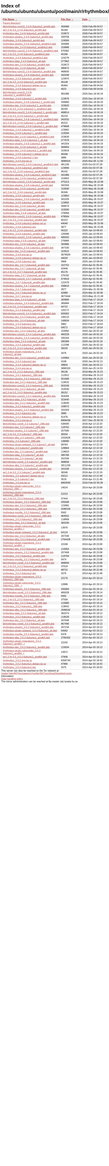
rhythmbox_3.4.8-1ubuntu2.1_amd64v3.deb (26, 129)
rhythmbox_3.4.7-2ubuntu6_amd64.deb (24, 282)
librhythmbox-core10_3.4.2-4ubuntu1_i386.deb (28, 385)
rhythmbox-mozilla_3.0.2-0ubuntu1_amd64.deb (28, 634)
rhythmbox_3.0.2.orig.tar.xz (17, 660)
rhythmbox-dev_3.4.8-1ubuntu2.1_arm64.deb (27, 105)
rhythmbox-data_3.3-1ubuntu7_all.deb (23, 455)
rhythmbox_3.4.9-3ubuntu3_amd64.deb (24, 78)
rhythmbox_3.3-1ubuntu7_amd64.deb (23, 448)
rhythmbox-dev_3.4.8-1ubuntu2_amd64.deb (26, 209)
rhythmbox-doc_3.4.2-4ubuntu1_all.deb (24, 389)
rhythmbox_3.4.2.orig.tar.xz (17, 420)
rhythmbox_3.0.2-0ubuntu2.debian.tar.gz (24, 569)
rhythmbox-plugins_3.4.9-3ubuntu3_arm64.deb (28, 37)
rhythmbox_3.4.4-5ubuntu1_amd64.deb (24, 310)
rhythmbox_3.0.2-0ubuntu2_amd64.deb (24, 556)
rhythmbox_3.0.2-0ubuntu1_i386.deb (22, 606)
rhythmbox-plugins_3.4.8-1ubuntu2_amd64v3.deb (29, 175)
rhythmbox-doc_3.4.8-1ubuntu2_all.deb (24, 206)
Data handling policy (12, 679)
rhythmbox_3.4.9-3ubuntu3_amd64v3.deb (25, 58)
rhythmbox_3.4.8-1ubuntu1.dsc (19, 261)
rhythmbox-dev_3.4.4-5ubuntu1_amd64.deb (26, 317)
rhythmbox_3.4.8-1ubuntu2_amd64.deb (24, 202)
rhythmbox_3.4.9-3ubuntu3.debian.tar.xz (24, 85)
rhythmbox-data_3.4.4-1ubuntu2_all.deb (24, 341)
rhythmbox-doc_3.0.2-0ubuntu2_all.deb (24, 536)
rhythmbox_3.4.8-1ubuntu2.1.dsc (20, 157)
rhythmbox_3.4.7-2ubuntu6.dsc (19, 289)
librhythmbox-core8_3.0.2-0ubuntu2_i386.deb (27, 516)
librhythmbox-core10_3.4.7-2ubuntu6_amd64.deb (29, 279)
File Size (66, 19)
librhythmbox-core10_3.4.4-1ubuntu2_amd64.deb (29, 334)
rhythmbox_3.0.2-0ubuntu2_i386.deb (22, 519)
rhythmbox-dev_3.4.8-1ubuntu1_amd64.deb (26, 251)
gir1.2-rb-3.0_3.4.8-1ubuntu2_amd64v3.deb (26, 171)
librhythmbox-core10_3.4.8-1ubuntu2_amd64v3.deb (30, 164)
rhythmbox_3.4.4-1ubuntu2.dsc (19, 361)
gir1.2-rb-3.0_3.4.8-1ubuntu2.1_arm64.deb (25, 116)
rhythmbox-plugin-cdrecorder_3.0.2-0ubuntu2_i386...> (22, 487)
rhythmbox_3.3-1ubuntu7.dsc (18, 479)
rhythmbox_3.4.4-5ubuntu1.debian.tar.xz (24, 327)
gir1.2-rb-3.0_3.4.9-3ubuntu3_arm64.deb (24, 30)
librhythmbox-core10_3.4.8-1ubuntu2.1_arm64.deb (30, 112)
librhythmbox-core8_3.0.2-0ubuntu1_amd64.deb (28, 623)
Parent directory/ (11, 23)
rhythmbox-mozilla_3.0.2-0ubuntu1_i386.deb (27, 596)
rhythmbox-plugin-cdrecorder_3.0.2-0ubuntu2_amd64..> (22, 527)
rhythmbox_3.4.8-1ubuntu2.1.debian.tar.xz (25, 154)
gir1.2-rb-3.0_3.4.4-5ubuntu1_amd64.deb (25, 306)
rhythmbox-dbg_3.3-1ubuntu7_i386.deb (24, 437)
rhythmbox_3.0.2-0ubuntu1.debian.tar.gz (24, 664)
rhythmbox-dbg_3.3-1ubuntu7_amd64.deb (25, 465)
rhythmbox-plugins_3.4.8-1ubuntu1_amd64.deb (28, 247)
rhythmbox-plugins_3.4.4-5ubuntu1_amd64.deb (28, 303)
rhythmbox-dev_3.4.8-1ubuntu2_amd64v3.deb (27, 178)
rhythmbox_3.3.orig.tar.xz (16, 482)
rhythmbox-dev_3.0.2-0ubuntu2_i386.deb (25, 505)
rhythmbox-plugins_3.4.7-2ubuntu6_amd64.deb (28, 286)
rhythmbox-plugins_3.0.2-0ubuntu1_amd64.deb (28, 627)
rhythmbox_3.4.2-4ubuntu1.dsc (19, 413)
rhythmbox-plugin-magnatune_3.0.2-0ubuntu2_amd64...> (22, 544)
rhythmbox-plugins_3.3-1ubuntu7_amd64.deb (27, 469)
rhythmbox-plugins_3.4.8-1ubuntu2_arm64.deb (28, 185)
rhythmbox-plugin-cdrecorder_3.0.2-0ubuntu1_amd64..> (22, 652)
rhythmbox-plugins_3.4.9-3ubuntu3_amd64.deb (28, 75)
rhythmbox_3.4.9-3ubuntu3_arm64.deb (24, 40)
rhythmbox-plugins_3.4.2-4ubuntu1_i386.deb (27, 378)
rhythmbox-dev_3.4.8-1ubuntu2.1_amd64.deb (27, 150)
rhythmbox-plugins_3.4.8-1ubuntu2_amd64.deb (28, 199)
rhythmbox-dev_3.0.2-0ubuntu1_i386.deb (25, 603)
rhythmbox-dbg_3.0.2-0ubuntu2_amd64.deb (26, 539)
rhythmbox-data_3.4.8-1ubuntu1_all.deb (24, 240)
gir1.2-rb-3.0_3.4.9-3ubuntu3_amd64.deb (25, 82)
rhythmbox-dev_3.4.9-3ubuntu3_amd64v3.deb (27, 47)
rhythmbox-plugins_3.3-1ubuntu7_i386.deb (26, 430)
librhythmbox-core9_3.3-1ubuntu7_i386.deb (26, 424)
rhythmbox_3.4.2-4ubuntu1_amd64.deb (24, 406)
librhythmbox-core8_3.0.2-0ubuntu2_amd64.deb (28, 563)
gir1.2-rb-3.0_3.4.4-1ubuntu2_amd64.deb (25, 348)
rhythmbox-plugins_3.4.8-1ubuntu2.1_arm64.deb (29, 102)
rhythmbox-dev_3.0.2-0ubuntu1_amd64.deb (26, 647)
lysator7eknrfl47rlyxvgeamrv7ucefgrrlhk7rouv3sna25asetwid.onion (36, 673)
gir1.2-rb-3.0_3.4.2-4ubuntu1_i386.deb (23, 371)
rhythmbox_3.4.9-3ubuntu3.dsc (19, 89)
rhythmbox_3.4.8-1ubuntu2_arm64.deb (24, 195)
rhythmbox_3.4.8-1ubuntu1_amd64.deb (24, 234)
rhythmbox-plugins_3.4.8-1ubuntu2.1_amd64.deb (29, 143)
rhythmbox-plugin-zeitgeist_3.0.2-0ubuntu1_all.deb (30, 630)
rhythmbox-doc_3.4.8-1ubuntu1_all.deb (24, 244)
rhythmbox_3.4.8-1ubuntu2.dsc (19, 227)
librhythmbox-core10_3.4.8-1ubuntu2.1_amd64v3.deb (17, 93)
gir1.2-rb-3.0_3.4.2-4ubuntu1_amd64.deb (25, 392)
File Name (8, 19)
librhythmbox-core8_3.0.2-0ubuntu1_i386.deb (27, 592)
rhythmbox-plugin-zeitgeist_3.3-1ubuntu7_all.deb (29, 444)
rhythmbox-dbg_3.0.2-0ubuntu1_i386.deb (25, 610)
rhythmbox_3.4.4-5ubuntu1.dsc (19, 324)
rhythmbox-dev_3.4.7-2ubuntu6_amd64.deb (26, 265)
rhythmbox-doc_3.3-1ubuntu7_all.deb (23, 458)
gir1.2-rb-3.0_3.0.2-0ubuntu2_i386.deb (23, 498)
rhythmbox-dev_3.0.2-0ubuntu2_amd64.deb (26, 549)
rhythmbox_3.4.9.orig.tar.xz (17, 161)
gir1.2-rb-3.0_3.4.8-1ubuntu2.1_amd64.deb (26, 123)
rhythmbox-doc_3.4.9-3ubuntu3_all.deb (24, 68)
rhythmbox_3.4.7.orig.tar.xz (17, 296)
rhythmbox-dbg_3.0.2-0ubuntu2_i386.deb (25, 509)
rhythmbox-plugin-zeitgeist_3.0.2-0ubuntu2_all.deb (30, 532)
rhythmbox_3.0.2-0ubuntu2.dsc (19, 573)
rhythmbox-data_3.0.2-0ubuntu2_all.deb (24, 523)
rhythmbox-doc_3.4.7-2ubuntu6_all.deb (24, 268)
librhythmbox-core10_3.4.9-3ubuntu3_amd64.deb (29, 71)
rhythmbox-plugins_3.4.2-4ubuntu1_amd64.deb (28, 410)
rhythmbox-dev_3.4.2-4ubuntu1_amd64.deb (26, 403)
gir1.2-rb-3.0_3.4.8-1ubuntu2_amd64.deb (25, 220)
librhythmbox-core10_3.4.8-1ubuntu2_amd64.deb (29, 216)
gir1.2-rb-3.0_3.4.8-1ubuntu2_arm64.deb (24, 192)
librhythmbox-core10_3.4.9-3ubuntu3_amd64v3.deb (30, 51)
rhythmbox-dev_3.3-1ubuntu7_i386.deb (24, 427)
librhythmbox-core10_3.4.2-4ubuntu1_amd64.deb (29, 396)
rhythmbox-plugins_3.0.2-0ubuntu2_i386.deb (27, 502)
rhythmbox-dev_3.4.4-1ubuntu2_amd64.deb (26, 358)
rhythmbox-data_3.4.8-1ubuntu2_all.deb (24, 213)
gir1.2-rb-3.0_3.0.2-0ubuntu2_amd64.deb (25, 566)
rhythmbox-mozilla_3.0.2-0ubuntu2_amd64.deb (28, 559)
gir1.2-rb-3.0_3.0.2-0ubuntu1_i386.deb (23, 599)
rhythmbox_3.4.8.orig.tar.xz (17, 254)
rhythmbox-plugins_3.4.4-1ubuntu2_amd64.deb (28, 338)
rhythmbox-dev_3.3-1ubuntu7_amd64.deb (25, 451)
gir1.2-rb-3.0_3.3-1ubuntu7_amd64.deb (24, 472)
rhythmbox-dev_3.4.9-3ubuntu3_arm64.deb (26, 33)
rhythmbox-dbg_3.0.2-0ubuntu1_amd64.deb (26, 637)
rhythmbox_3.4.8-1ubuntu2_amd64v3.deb (25, 168)
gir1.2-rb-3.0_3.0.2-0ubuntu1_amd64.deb (25, 657)
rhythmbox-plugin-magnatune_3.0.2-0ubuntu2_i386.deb (22, 493)
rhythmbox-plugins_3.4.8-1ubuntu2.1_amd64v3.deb (30, 119)
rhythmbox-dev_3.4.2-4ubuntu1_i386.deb (25, 382)
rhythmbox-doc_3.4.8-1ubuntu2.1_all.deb (25, 147)
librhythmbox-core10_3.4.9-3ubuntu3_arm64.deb (29, 26)
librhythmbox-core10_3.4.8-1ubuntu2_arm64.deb (29, 182)
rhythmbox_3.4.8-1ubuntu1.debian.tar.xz (24, 258)
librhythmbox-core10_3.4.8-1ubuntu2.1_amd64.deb (30, 126)
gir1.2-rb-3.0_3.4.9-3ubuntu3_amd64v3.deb (26, 54)
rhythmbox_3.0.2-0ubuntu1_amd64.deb (24, 617)
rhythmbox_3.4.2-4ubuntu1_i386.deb (22, 375)
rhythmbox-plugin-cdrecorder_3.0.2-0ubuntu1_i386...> (22, 584)
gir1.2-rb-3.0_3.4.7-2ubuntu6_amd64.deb (25, 272)
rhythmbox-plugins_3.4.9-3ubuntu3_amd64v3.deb (29, 44)
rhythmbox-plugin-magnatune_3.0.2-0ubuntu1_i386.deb (22, 578)
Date (84, 19)
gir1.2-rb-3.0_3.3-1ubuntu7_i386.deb (22, 434)
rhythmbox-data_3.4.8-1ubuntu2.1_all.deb (25, 140)
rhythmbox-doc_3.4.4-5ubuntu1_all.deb (24, 320)
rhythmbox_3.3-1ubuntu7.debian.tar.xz (23, 476)
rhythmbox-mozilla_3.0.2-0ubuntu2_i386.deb (27, 512)
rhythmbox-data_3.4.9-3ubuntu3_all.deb (24, 61)
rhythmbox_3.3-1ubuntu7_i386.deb (21, 441)
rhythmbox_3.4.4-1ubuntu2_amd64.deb (24, 345)
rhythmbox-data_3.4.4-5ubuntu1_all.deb (24, 299)
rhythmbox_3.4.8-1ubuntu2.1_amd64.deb (25, 133)
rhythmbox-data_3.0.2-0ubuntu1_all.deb (24, 613)
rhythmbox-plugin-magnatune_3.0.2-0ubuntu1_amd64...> (22, 642)
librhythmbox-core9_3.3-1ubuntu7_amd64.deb (27, 462)
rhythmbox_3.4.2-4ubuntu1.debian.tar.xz (24, 417)
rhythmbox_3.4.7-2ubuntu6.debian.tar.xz (24, 293)
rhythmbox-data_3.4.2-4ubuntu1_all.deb (24, 399)
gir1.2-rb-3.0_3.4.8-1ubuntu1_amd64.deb (25, 230)
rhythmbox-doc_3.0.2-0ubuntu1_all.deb (24, 620)
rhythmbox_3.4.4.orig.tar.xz (17, 368)
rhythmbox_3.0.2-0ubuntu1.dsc (19, 667)
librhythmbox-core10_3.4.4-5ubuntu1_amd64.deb (29, 313)
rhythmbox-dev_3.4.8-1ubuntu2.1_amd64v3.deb (28, 137)
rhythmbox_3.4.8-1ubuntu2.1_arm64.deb (25, 98)
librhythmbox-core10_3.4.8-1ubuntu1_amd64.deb (29, 237)
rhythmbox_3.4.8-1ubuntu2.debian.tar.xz (24, 223)
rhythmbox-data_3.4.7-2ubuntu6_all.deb (24, 275)
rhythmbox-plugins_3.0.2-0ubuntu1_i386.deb (27, 589)
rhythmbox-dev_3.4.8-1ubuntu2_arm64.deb (26, 188)
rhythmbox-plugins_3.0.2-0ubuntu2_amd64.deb (28, 552)
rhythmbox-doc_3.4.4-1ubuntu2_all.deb (24, 331)
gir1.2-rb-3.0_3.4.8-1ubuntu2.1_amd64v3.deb (27, 109)
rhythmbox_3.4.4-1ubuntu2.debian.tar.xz (24, 365)
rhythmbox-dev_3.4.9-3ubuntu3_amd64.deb (26, 64)
